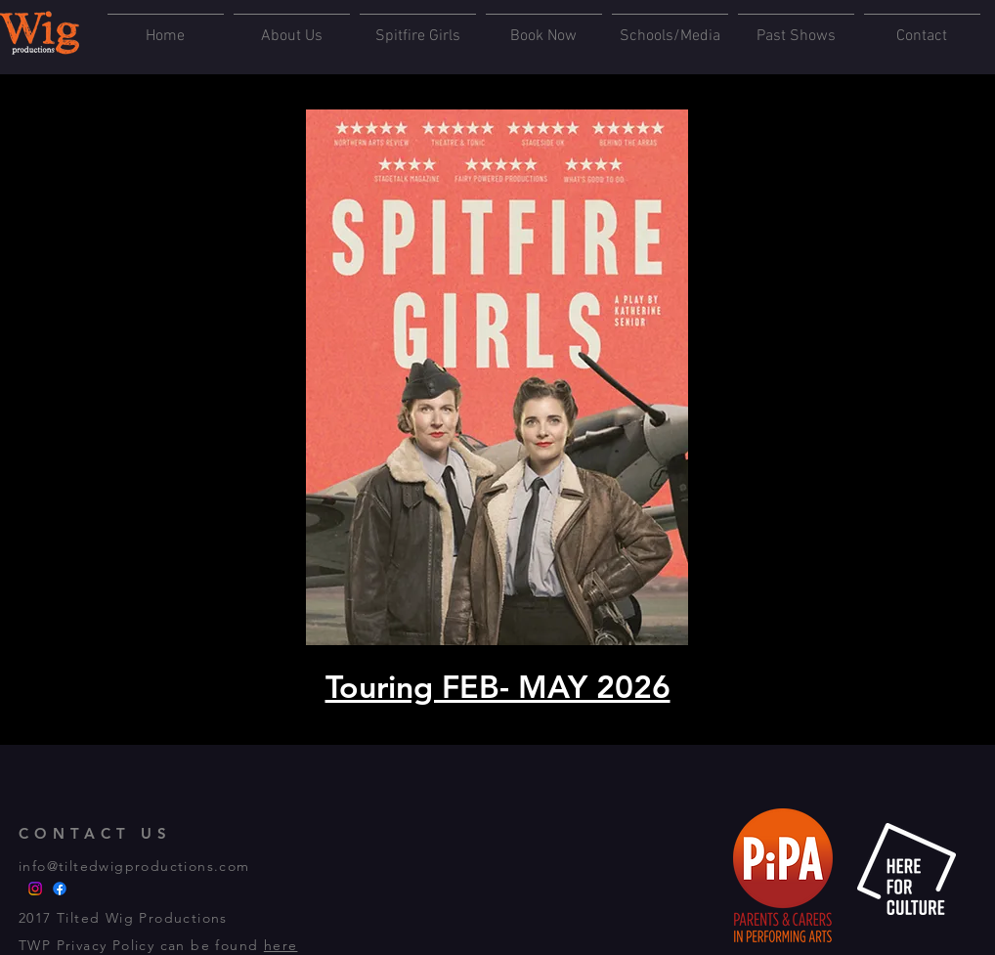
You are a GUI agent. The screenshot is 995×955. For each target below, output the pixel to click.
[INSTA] (35, 888)
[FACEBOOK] (59, 888)
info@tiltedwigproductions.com (134, 866)
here (281, 945)
